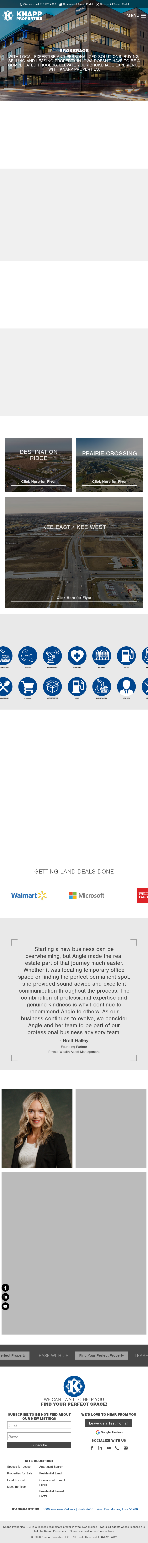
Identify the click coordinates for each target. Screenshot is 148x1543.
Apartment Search (51, 1467)
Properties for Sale (19, 1473)
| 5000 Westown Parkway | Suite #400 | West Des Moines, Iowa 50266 (74, 1509)
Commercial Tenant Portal (52, 1482)
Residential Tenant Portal (51, 1493)
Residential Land (50, 1473)
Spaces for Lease (18, 1467)
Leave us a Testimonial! (108, 1423)
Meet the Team (16, 1487)
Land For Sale (16, 1480)
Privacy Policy (108, 1537)
